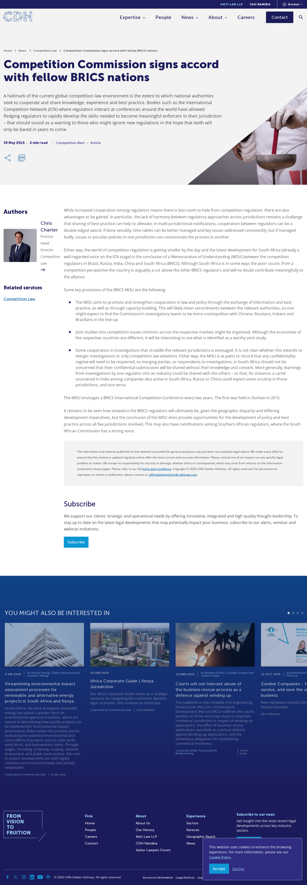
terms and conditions (156, 469)
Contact (91, 843)
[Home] (18, 17)
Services (192, 830)
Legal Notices (185, 877)
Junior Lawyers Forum (153, 850)
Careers (246, 17)
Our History (145, 830)
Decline (238, 869)
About (215, 17)
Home (8, 52)
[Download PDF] (21, 159)
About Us (143, 823)
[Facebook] (7, 877)
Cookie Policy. (220, 857)
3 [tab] (298, 626)
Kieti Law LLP (231, 4)
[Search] (301, 17)
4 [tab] (302, 626)
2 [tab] (293, 626)
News (187, 17)
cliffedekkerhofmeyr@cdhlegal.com (172, 474)
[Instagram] (24, 877)
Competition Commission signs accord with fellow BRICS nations (110, 52)
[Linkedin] (32, 877)
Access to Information (158, 877)
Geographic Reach (200, 837)
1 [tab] (289, 626)
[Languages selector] (292, 4)
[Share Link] (8, 159)
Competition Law (45, 52)
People (163, 17)
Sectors (192, 823)
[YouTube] (40, 877)
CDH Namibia (260, 4)
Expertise (130, 17)
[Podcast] (48, 877)
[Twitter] (15, 877)
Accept (219, 868)
